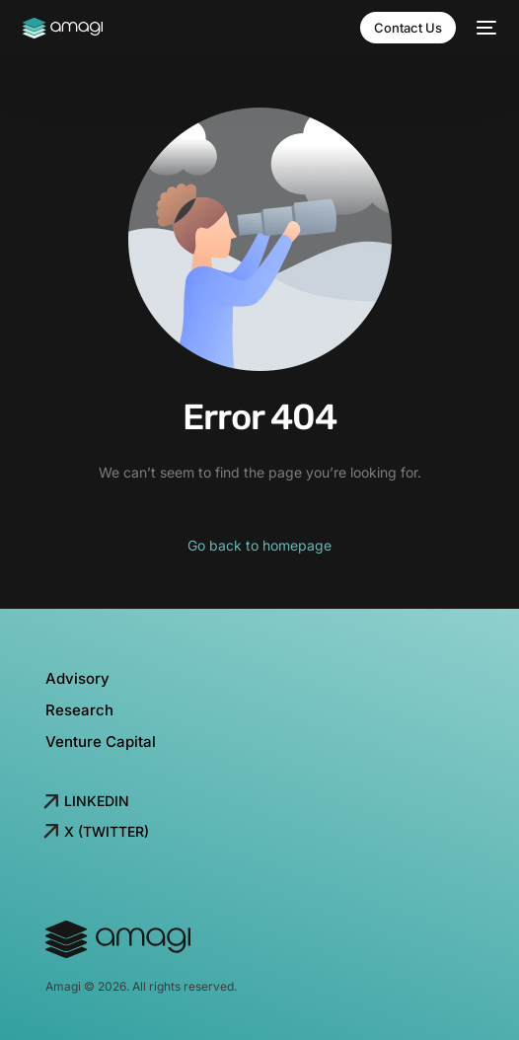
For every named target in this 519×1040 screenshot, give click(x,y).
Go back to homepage (259, 545)
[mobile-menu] (486, 28)
